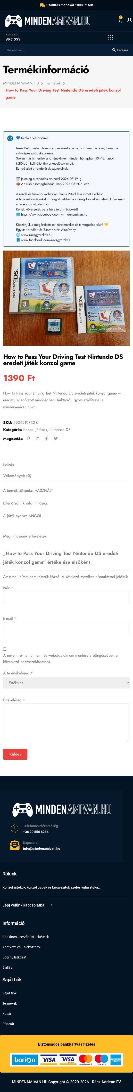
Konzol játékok (35, 429)
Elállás (7, 967)
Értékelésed (14, 700)
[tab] (65, 465)
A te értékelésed (18, 673)
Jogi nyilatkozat (14, 957)
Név (8, 588)
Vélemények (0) (17, 476)
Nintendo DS (60, 429)
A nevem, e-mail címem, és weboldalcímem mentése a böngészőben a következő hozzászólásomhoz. (60, 658)
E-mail (9, 618)
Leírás (8, 465)
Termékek (9, 1003)
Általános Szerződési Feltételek (25, 937)
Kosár (6, 1014)
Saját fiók (9, 993)
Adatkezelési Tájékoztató (21, 947)
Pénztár (8, 1024)
